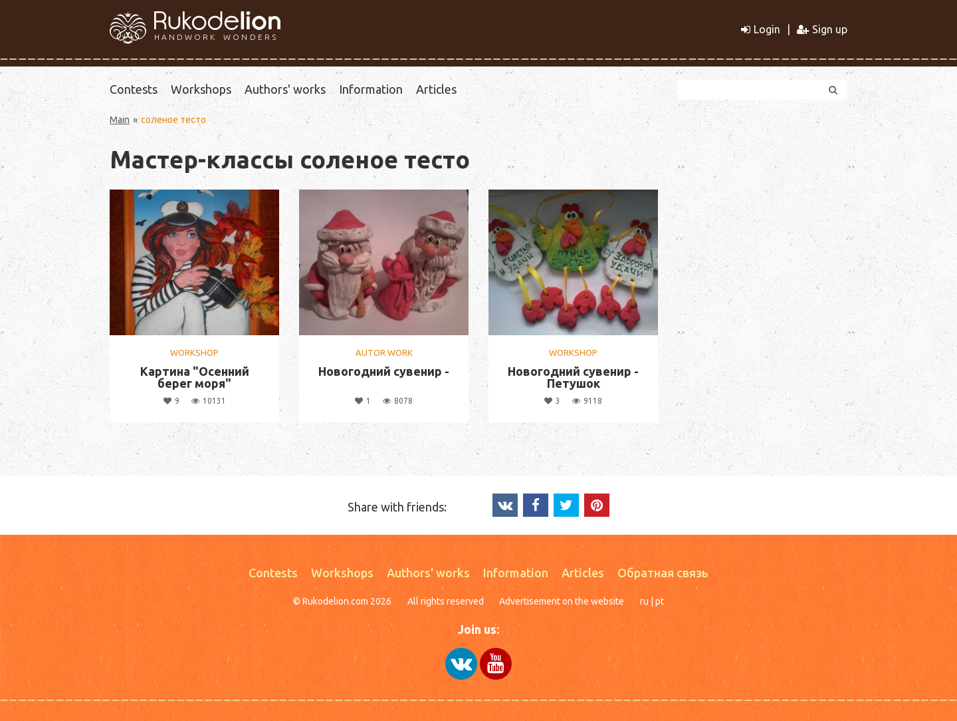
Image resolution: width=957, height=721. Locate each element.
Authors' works (285, 89)
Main (120, 119)
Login (760, 29)
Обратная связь (662, 572)
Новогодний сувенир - (383, 371)
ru (644, 601)
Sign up (822, 29)
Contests (134, 89)
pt (659, 601)
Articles (436, 89)
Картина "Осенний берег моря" (194, 377)
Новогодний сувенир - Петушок (573, 377)
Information (371, 89)
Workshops (201, 89)
